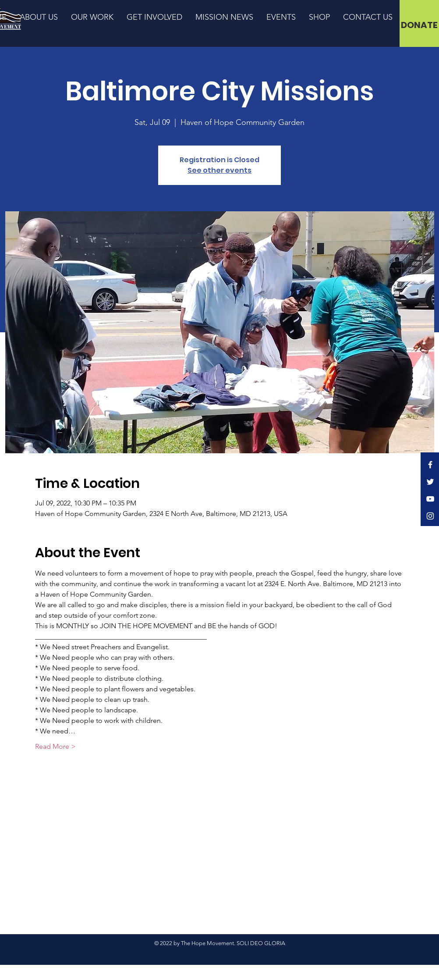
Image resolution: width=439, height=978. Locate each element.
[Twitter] (430, 482)
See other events (219, 170)
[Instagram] (430, 516)
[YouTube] (430, 499)
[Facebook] (430, 464)
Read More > (55, 746)
